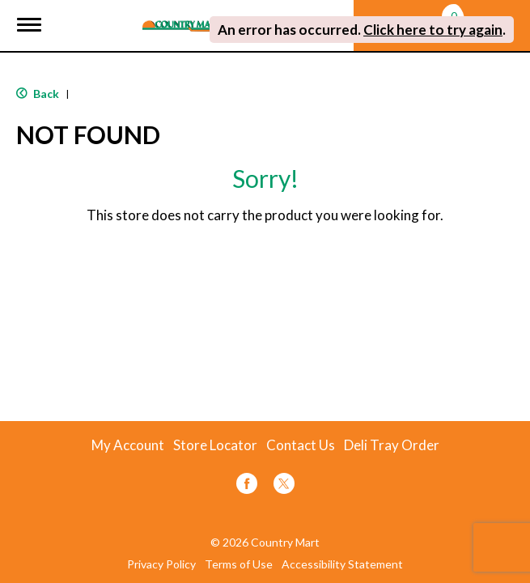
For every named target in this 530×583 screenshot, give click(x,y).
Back (37, 93)
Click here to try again (432, 29)
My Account (127, 445)
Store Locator (215, 445)
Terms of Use (239, 564)
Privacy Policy (161, 564)
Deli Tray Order (391, 445)
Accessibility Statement (342, 564)
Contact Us (300, 445)
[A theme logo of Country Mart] (183, 15)
